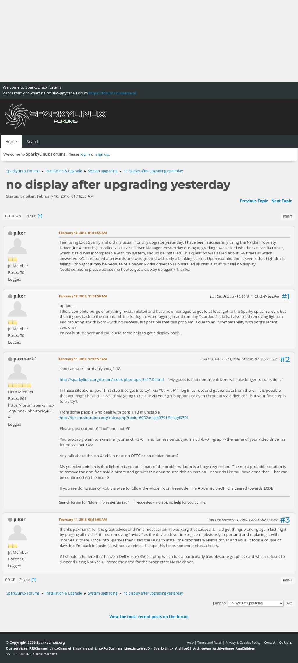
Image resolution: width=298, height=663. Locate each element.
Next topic (281, 200)
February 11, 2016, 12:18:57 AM (83, 359)
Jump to (219, 603)
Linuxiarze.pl (83, 648)
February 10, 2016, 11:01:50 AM (83, 296)
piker (19, 233)
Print (287, 216)
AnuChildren (245, 648)
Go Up (10, 579)
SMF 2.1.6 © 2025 (18, 654)
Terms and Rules (209, 642)
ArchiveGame (223, 648)
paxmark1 (25, 359)
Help (190, 642)
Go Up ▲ (285, 642)
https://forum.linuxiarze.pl (112, 93)
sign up (102, 154)
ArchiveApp (202, 648)
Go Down (13, 216)
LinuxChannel (60, 648)
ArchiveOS (183, 648)
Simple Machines (45, 654)
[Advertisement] (149, 41)
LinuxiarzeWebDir (138, 648)
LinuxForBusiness (108, 648)
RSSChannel (38, 648)
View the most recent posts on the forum (149, 616)
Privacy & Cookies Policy (242, 642)
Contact (269, 642)
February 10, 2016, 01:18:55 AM (83, 233)
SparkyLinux (163, 648)
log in (85, 154)
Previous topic (254, 200)
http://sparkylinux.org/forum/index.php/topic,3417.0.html (112, 379)
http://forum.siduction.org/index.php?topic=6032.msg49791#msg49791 (124, 417)
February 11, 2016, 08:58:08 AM (83, 519)
